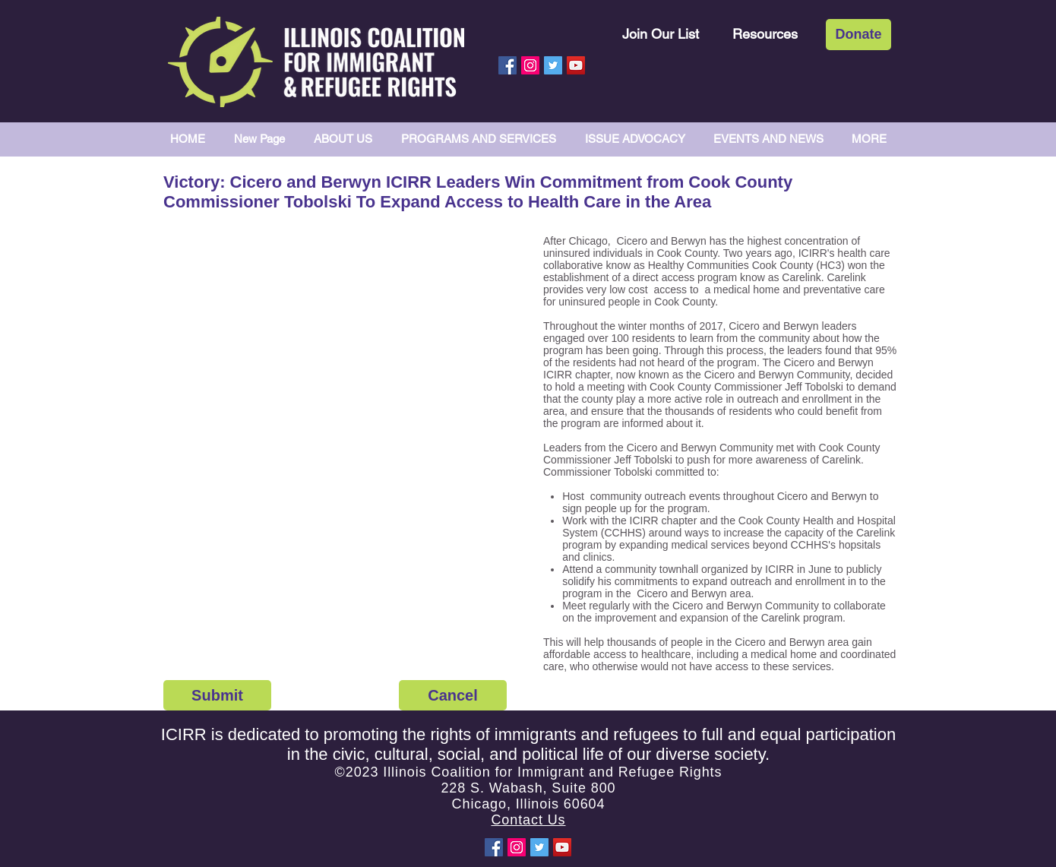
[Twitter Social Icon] (553, 65)
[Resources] (765, 33)
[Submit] (217, 695)
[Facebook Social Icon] (507, 65)
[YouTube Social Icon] (576, 65)
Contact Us (528, 819)
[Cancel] (453, 695)
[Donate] (858, 34)
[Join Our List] (660, 33)
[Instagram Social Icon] (530, 65)
